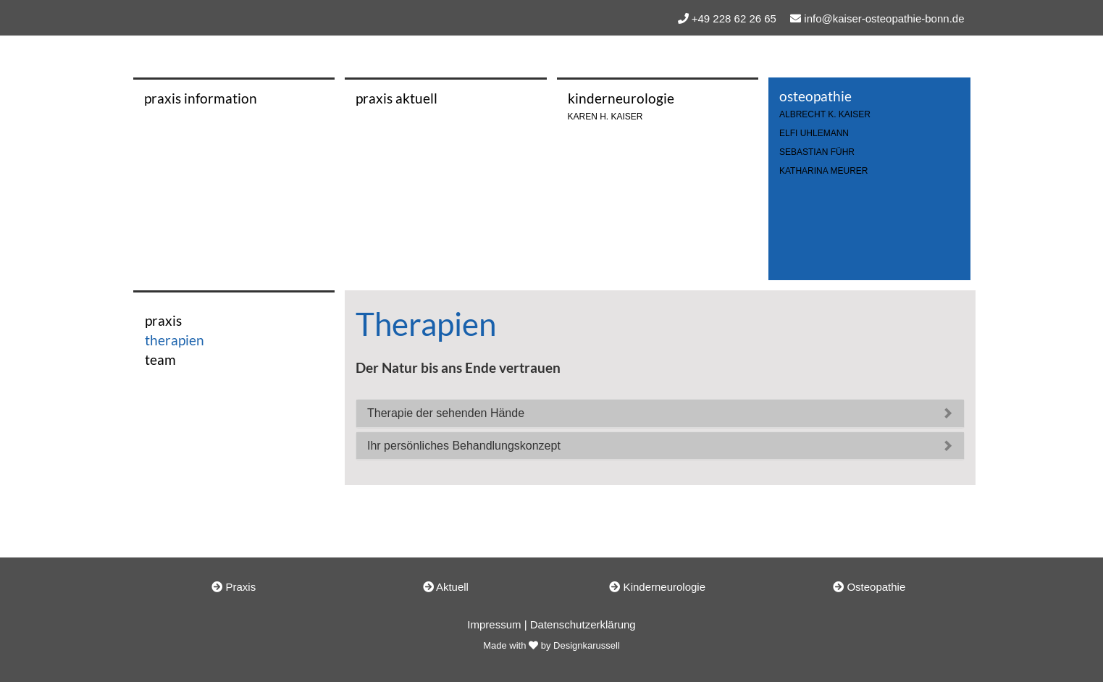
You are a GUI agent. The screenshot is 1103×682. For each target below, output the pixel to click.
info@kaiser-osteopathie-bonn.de (884, 18)
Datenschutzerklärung (583, 624)
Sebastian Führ (817, 152)
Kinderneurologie (657, 587)
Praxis (233, 587)
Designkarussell (586, 645)
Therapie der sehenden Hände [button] (445, 413)
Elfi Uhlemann (814, 133)
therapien (174, 340)
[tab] (660, 413)
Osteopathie (869, 587)
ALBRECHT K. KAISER (825, 114)
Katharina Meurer (823, 171)
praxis (163, 320)
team (160, 359)
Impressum (494, 624)
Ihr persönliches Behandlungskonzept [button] (464, 445)
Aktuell (446, 587)
